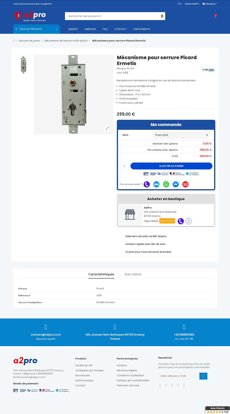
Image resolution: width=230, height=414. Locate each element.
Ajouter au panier (171, 166)
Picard (130, 68)
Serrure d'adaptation (30, 302)
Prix (180, 3)
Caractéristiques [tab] (101, 274)
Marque (22, 288)
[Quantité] (124, 166)
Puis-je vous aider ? (131, 184)
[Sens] (181, 135)
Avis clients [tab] (133, 274)
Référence (24, 295)
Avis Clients (218, 408)
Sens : (126, 135)
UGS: (119, 72)
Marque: (121, 68)
